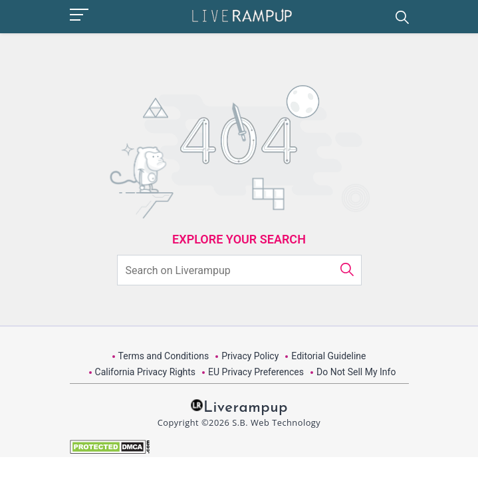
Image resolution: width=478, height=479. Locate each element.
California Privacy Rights (145, 372)
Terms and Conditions (163, 356)
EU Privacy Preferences (256, 372)
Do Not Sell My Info (356, 372)
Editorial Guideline (328, 356)
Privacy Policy (250, 356)
